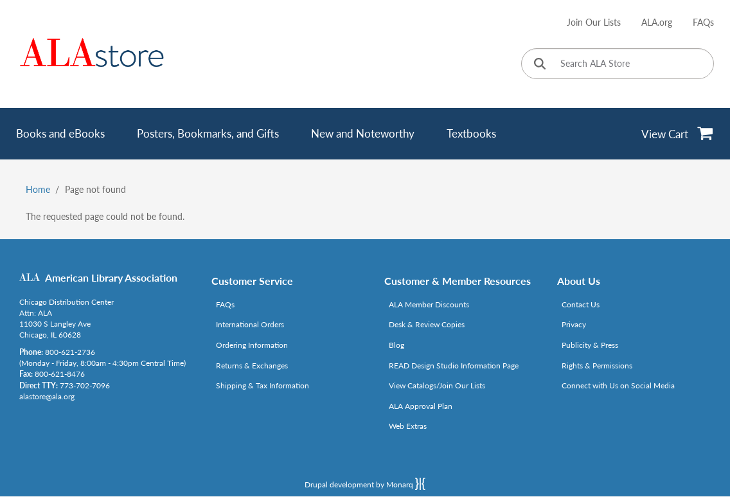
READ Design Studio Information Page (454, 365)
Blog (396, 345)
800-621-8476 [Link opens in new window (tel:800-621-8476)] (60, 374)
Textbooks (471, 133)
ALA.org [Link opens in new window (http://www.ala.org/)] (656, 22)
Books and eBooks (60, 133)
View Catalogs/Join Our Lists (437, 385)
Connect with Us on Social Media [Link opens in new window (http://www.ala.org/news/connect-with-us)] (618, 385)
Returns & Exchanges (252, 365)
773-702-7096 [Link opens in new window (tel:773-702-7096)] (85, 385)
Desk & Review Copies (427, 324)
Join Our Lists (594, 22)
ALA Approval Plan (420, 406)
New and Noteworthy (362, 133)
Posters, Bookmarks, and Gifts (208, 133)
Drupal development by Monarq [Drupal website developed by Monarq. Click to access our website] (365, 483)
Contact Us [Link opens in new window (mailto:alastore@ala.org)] (581, 304)
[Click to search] (539, 64)
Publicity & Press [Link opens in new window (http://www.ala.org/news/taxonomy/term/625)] (590, 345)
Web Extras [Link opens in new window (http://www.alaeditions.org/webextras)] (408, 426)
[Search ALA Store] (617, 63)
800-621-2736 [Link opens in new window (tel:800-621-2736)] (70, 352)
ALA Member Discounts (429, 304)
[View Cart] (677, 133)
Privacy (574, 324)
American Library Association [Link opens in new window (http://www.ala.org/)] (111, 277)
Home (38, 189)
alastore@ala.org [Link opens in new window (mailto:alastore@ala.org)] (47, 396)
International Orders (250, 324)
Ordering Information (252, 345)
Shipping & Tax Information (262, 385)
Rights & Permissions (597, 365)
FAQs (703, 22)
